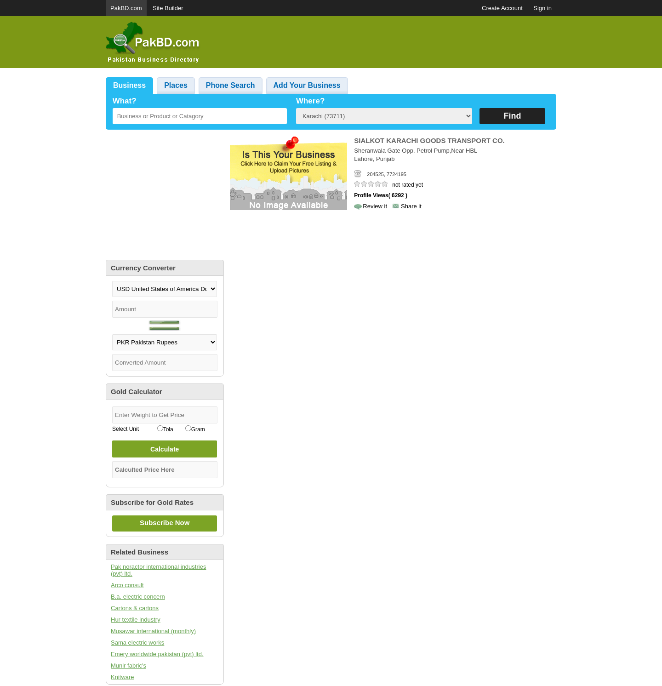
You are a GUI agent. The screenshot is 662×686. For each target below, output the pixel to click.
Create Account (502, 8)
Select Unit (125, 429)
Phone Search (230, 85)
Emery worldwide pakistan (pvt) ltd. (157, 654)
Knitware (122, 677)
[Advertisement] (389, 42)
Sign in (542, 8)
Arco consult (127, 585)
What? (125, 101)
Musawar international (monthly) (153, 631)
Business (129, 85)
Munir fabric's (128, 665)
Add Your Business (307, 85)
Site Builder (168, 8)
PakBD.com (126, 8)
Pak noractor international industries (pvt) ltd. (158, 570)
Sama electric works (137, 642)
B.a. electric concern (138, 596)
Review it (375, 206)
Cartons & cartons (135, 608)
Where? (310, 101)
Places (176, 85)
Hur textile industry (135, 619)
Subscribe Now (164, 522)
